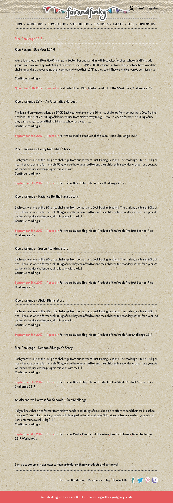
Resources (101, 24)
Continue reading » (27, 78)
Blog (131, 24)
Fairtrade (66, 88)
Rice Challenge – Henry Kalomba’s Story (42, 149)
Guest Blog (80, 88)
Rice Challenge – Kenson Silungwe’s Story (44, 348)
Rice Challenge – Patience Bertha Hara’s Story (46, 196)
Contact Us (146, 24)
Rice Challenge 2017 (139, 88)
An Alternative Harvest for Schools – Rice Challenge (51, 400)
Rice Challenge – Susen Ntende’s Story (41, 248)
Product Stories (136, 231)
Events (118, 24)
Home (19, 24)
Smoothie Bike (79, 24)
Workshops (35, 24)
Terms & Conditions (72, 480)
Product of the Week (111, 88)
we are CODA (74, 497)
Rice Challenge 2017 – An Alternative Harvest (46, 101)
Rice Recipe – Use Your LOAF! (35, 49)
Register (152, 8)
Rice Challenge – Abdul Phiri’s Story (39, 300)
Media (92, 88)
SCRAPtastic (57, 24)
